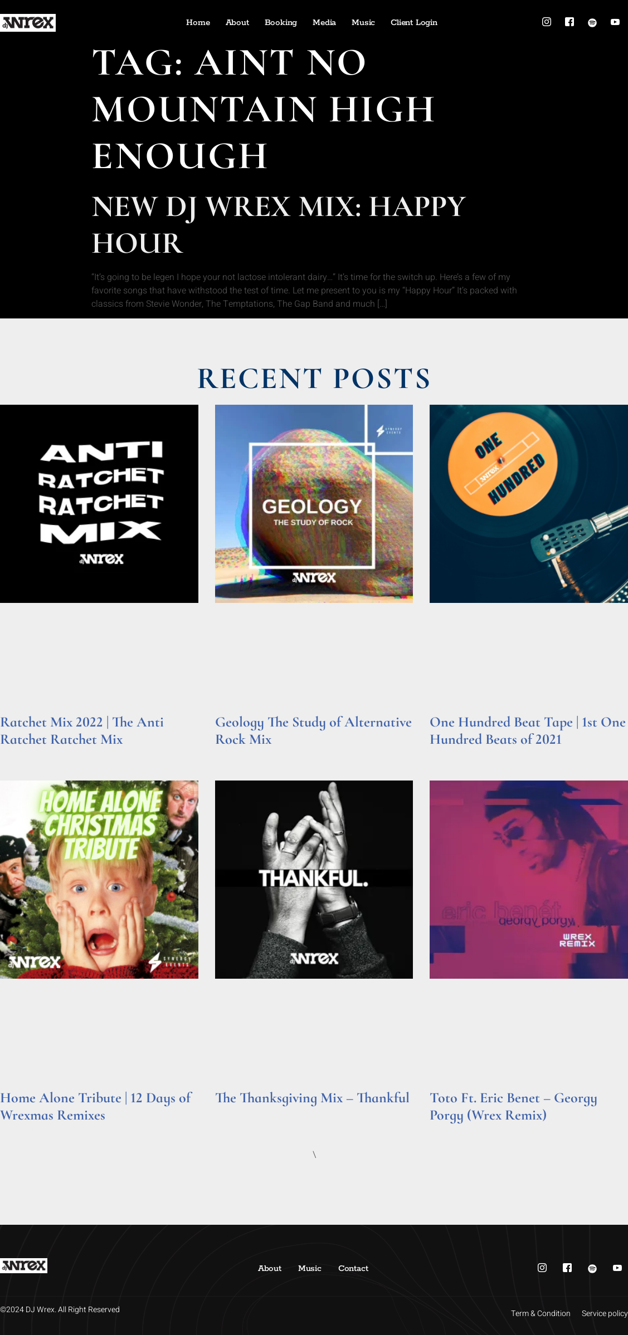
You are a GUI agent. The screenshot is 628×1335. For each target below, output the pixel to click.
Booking (281, 22)
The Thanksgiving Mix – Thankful (312, 1097)
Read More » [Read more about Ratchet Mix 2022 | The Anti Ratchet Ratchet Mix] (21, 754)
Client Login (414, 22)
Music (363, 22)
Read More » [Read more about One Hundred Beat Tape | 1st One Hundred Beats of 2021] (451, 754)
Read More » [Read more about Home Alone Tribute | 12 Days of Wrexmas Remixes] (21, 1130)
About (237, 22)
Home (198, 22)
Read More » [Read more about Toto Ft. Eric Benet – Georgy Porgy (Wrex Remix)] (451, 1130)
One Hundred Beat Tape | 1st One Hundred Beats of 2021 (528, 730)
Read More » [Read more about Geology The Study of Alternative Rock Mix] (236, 754)
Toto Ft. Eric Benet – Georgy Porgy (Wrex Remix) (513, 1106)
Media (324, 22)
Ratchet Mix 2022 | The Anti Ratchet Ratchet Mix (82, 730)
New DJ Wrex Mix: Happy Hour (278, 225)
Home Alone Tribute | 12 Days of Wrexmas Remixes (95, 1106)
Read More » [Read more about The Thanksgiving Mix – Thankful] (236, 1113)
